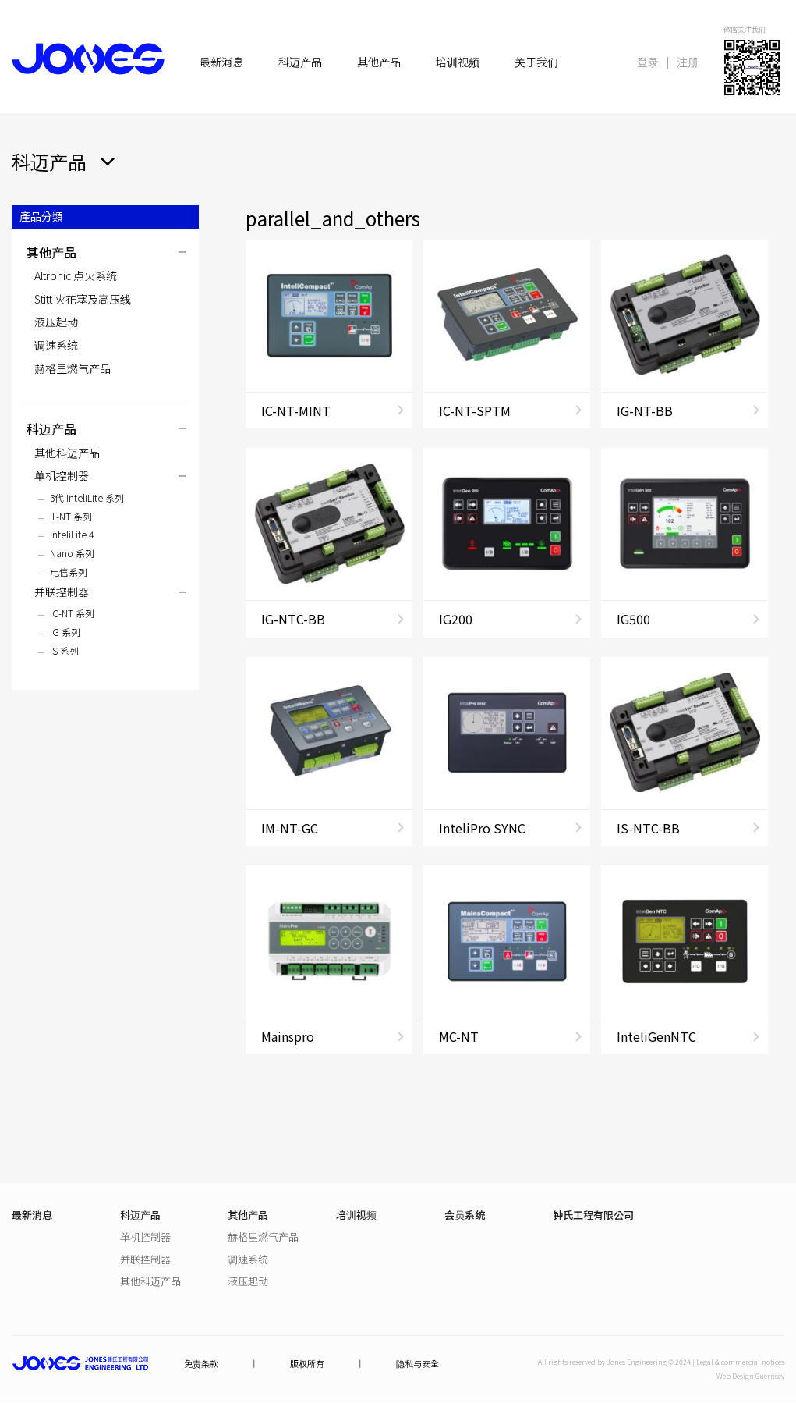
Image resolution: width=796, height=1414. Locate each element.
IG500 (633, 618)
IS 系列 (64, 650)
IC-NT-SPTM (475, 410)
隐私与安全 (417, 1364)
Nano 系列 (72, 553)
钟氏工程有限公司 (593, 1214)
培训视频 (457, 62)
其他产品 (379, 62)
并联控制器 (61, 591)
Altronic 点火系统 (75, 275)
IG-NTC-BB (293, 618)
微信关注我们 (744, 29)
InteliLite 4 (72, 534)
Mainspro (287, 1036)
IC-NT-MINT (296, 410)
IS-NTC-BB (648, 828)
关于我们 (536, 62)
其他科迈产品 (67, 452)
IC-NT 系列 (72, 613)
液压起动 (56, 321)
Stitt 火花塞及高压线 (82, 299)
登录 (648, 61)
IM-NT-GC (289, 828)
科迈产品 (300, 62)
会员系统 (464, 1214)
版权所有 (307, 1364)
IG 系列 (65, 631)
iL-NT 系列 (71, 516)
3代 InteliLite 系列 (87, 497)
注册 (688, 61)
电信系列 (68, 571)
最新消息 (221, 62)
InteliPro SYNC (482, 828)
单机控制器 (61, 475)
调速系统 (56, 345)
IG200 (455, 618)
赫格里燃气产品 (72, 368)
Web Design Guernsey (750, 1376)
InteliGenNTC (656, 1036)
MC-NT (459, 1036)
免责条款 (201, 1364)
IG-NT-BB (645, 410)
